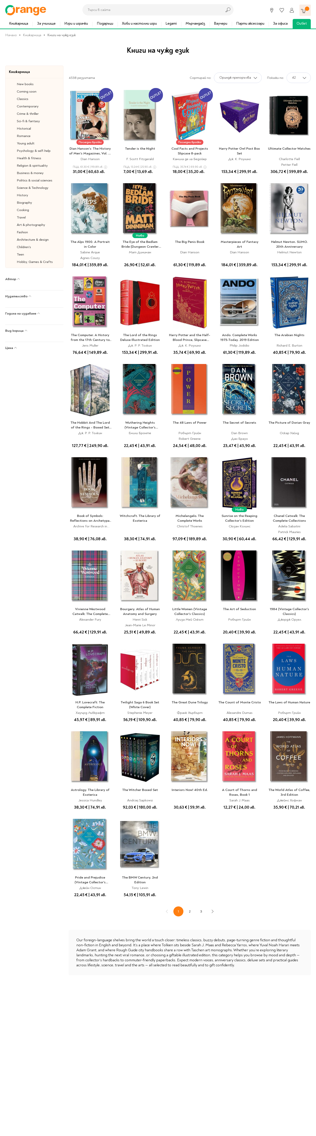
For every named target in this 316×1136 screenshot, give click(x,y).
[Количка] (305, 10)
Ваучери (220, 23)
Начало (11, 35)
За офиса (280, 23)
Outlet (302, 23)
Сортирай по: (200, 78)
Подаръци (105, 23)
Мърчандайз (195, 23)
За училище (46, 23)
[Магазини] (271, 10)
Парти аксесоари (250, 23)
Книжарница (18, 23)
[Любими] (281, 10)
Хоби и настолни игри (139, 23)
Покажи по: (275, 78)
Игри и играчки (76, 23)
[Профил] (291, 10)
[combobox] (151, 9)
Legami (171, 23)
